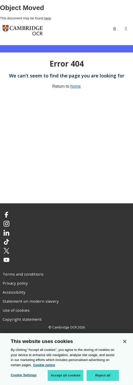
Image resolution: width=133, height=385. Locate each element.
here (47, 18)
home (75, 86)
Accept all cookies (65, 376)
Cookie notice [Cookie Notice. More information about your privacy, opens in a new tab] (44, 365)
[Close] (124, 341)
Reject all (102, 376)
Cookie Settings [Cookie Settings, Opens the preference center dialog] (24, 375)
